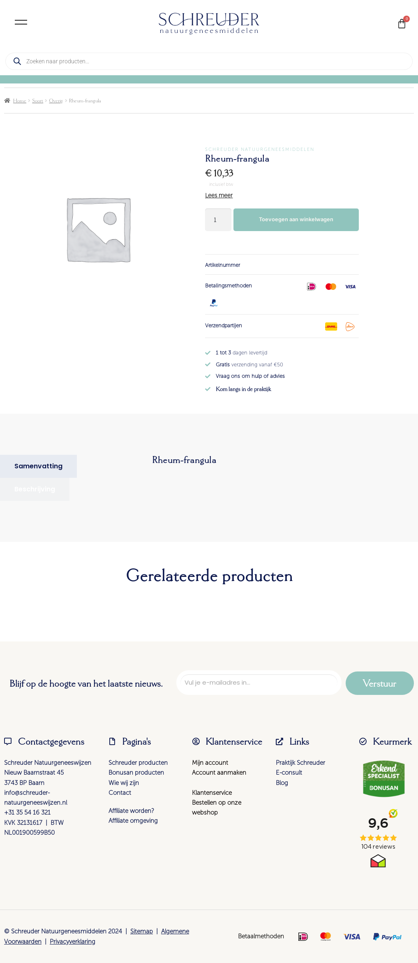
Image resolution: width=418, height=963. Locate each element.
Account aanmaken (219, 772)
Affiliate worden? (131, 811)
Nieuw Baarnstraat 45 (34, 772)
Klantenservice (212, 792)
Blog (282, 783)
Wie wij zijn (124, 783)
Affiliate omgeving (133, 820)
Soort (37, 100)
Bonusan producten (136, 772)
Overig (56, 100)
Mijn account (210, 762)
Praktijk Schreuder (300, 762)
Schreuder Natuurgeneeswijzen (47, 762)
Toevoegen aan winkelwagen (296, 219)
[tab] (38, 466)
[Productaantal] (218, 219)
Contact (120, 792)
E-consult (289, 772)
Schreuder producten (138, 762)
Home (19, 100)
